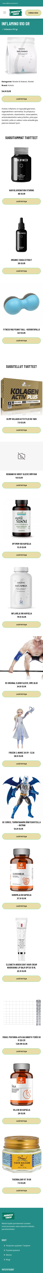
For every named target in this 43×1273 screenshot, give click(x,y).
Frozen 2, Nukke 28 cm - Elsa (21, 752)
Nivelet (31, 81)
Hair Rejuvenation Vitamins (21, 190)
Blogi (8, 1259)
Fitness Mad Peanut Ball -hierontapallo (21, 329)
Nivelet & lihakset (19, 81)
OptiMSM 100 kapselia (21, 543)
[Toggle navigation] (5, 12)
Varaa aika (33, 13)
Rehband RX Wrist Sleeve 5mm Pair (21, 474)
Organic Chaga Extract (21, 259)
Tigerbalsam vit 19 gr (21, 1179)
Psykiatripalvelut (13, 1250)
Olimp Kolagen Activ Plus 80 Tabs (21, 419)
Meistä (9, 1255)
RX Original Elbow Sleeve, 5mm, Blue (21, 683)
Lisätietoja (21, 99)
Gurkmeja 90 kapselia (21, 894)
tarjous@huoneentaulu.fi (10, 3)
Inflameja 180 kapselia (21, 613)
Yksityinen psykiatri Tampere (18, 1245)
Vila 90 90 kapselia (21, 1109)
